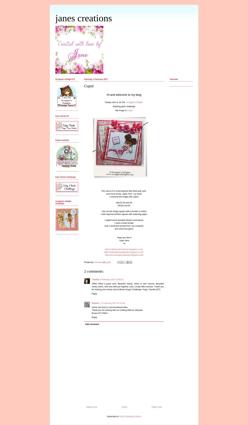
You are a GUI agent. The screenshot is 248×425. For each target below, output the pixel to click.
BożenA (95, 303)
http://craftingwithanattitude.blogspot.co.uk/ (123, 252)
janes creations (83, 18)
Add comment (92, 324)
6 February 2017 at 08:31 (111, 279)
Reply (94, 294)
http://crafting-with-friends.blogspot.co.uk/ (124, 249)
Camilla (95, 279)
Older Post (156, 407)
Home (124, 407)
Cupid (130, 110)
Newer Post (92, 407)
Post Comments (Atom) (130, 416)
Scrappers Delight (134, 102)
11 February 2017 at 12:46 (112, 303)
